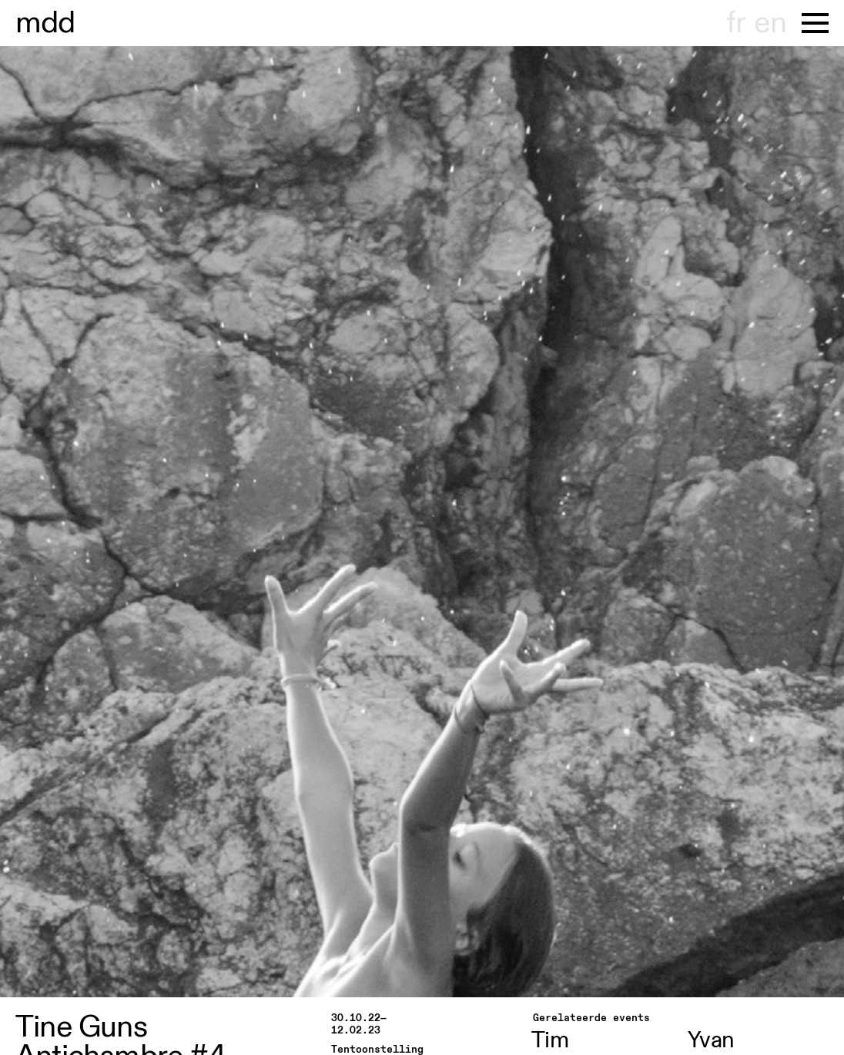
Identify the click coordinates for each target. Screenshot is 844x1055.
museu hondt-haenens (45, 23)
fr (735, 23)
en (770, 23)
